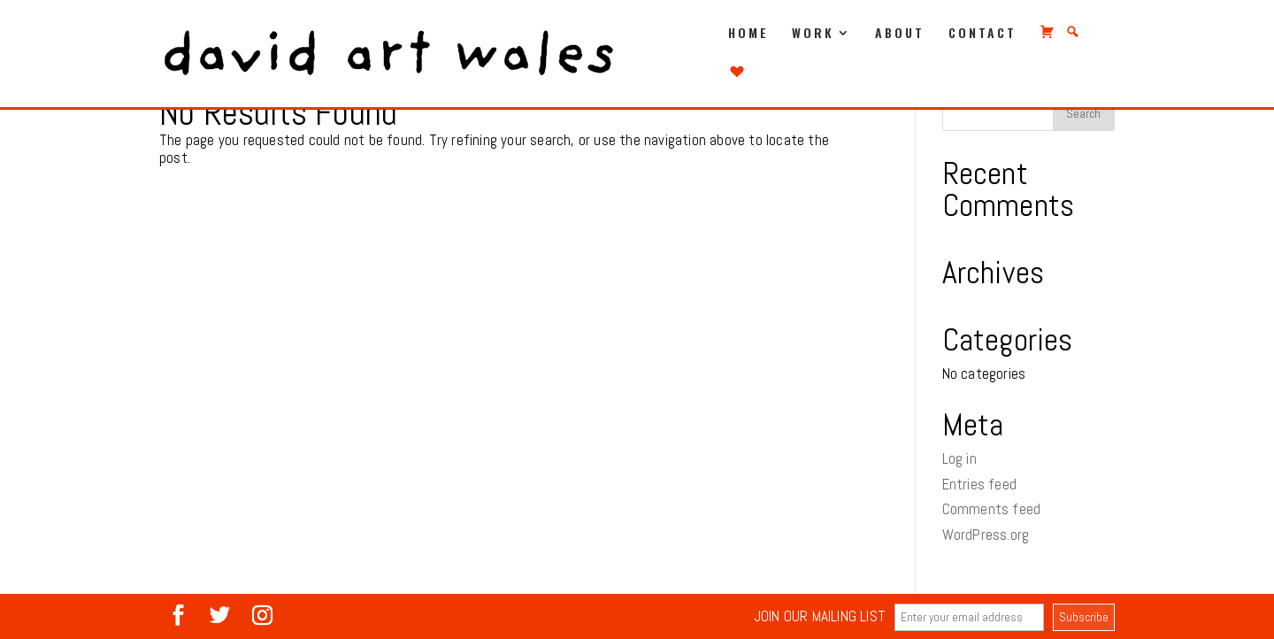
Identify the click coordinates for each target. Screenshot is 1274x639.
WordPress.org (986, 534)
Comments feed (991, 509)
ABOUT (900, 34)
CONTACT (982, 34)
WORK (813, 34)
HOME (748, 34)
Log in (959, 458)
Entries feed (979, 484)
